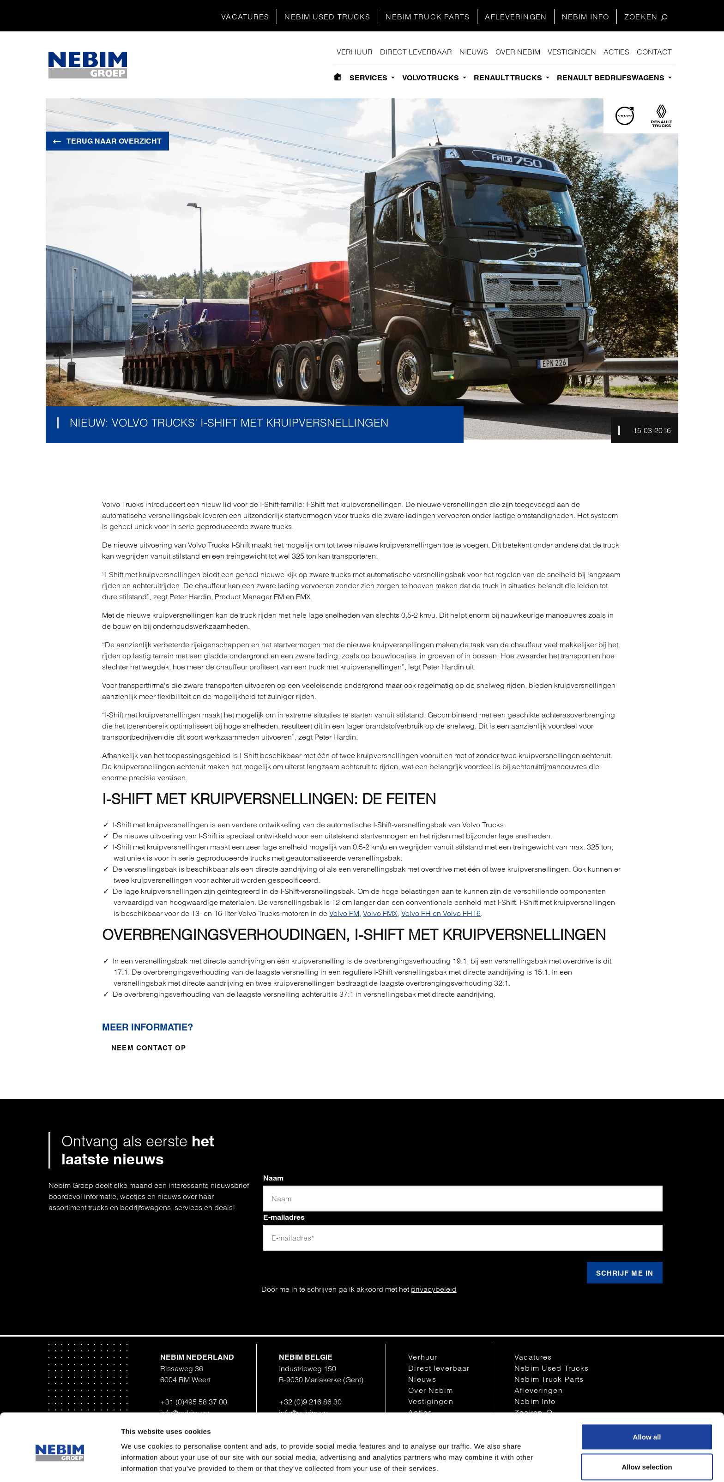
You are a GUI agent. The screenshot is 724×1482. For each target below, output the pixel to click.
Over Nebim (517, 51)
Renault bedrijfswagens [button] (611, 77)
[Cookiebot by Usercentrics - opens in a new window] (59, 1464)
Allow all (647, 1397)
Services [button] (369, 77)
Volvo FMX (380, 913)
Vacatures (245, 16)
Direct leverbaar (416, 51)
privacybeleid (434, 1289)
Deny (647, 1457)
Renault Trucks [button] (509, 77)
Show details (481, 1458)
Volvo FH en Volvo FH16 (441, 913)
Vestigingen (572, 51)
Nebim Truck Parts (428, 16)
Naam (273, 1178)
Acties (616, 51)
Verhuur (355, 51)
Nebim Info (585, 16)
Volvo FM (344, 913)
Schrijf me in (624, 1273)
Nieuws (473, 51)
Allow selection (646, 1427)
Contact (654, 51)
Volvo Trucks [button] (431, 77)
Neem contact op (148, 1048)
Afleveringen (515, 16)
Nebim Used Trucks (327, 16)
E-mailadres (284, 1217)
